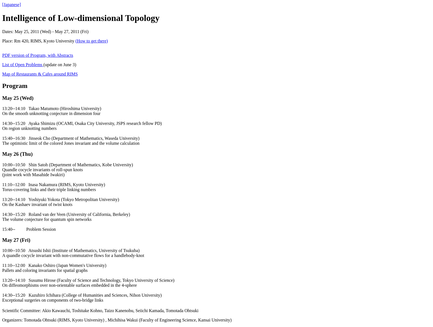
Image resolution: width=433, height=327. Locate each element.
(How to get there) (91, 41)
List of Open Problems (22, 64)
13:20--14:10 (13, 108)
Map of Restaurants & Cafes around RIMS (40, 74)
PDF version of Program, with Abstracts (37, 55)
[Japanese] (11, 4)
